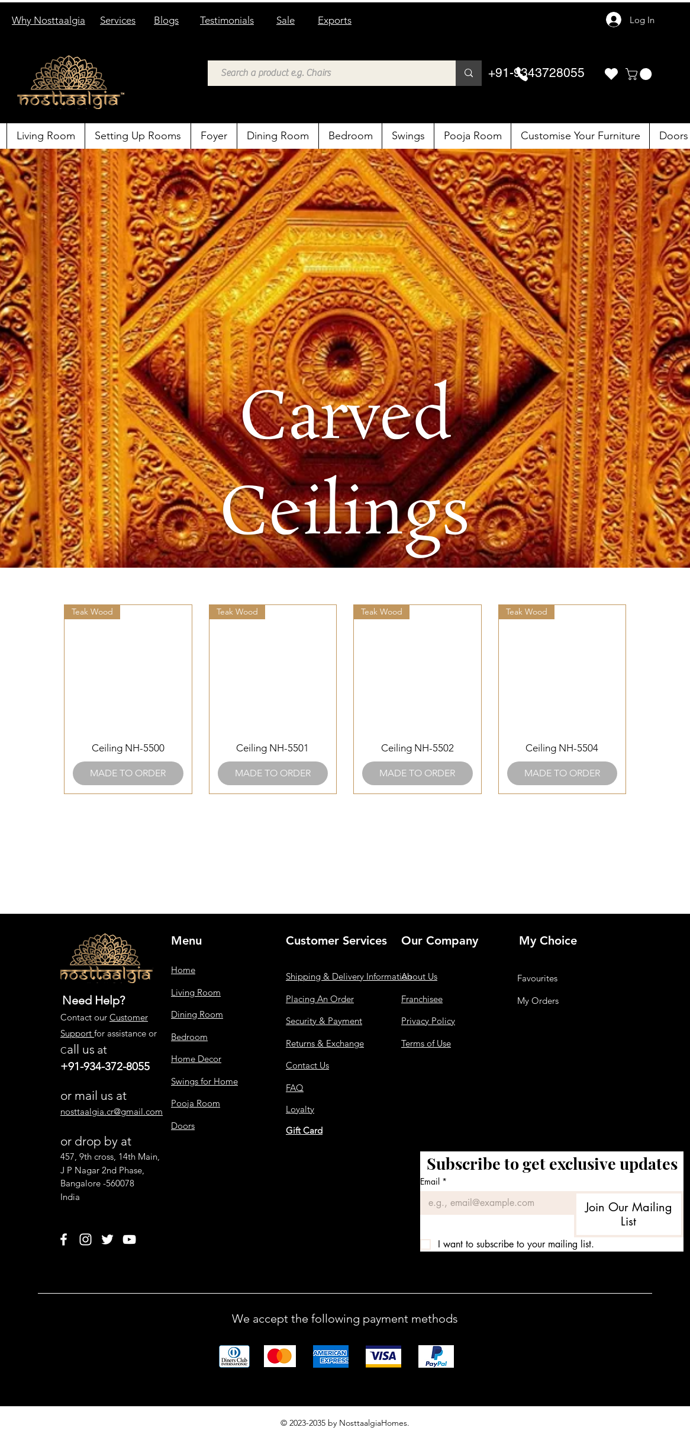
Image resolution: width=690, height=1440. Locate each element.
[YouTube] (129, 1239)
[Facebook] (64, 1239)
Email (433, 1181)
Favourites (537, 978)
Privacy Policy (428, 1020)
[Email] (493, 1203)
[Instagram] (85, 1239)
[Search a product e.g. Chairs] (326, 73)
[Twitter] (107, 1239)
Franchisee (422, 998)
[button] (639, 74)
